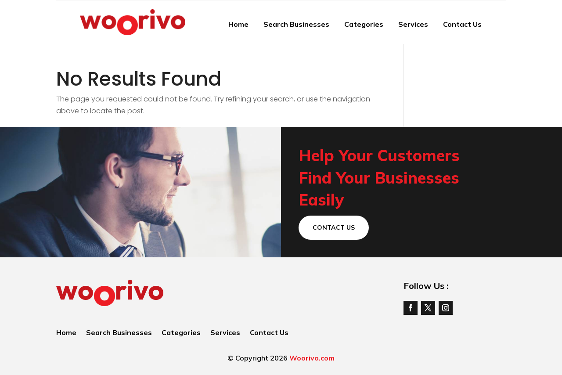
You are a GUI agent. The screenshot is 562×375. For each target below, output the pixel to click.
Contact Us (462, 24)
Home (238, 24)
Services (413, 24)
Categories (363, 24)
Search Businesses (296, 24)
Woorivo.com (312, 357)
